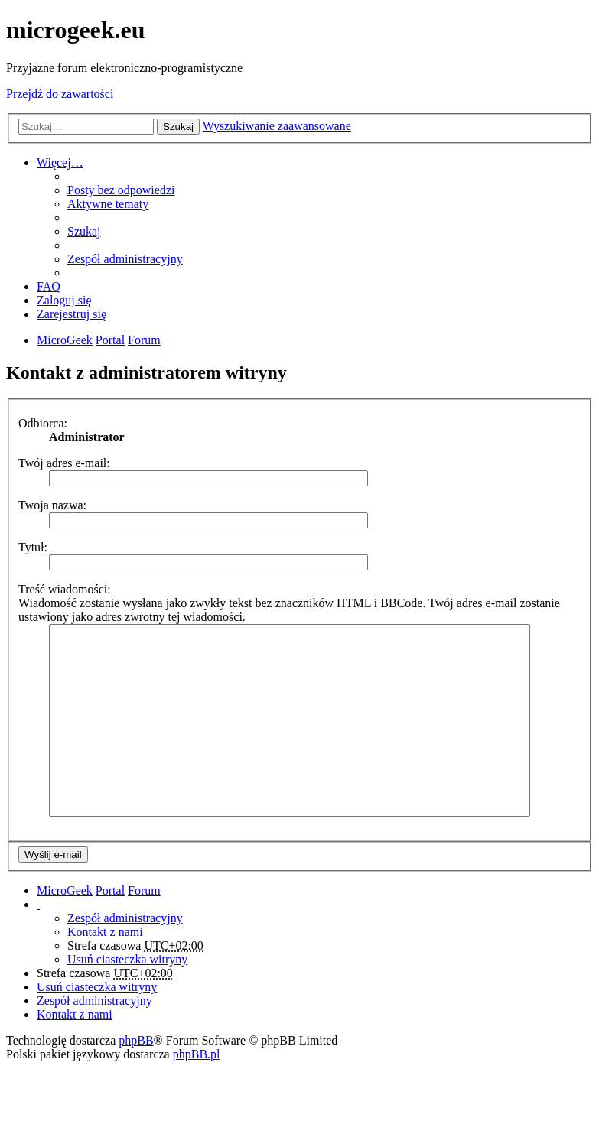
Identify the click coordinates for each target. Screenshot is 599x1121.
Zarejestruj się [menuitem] (71, 313)
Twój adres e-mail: (64, 463)
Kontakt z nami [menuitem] (105, 931)
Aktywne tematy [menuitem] (107, 203)
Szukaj (178, 126)
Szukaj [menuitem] (84, 231)
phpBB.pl (196, 1054)
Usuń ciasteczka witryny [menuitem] (127, 959)
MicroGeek (65, 890)
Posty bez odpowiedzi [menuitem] (120, 190)
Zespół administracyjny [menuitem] (125, 258)
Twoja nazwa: (52, 505)
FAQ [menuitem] (48, 286)
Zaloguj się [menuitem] (64, 300)
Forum (144, 890)
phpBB (136, 1040)
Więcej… (60, 162)
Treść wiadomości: (64, 589)
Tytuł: (32, 547)
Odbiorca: (42, 423)
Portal (110, 339)
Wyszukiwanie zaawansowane (277, 125)
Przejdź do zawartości (59, 93)
